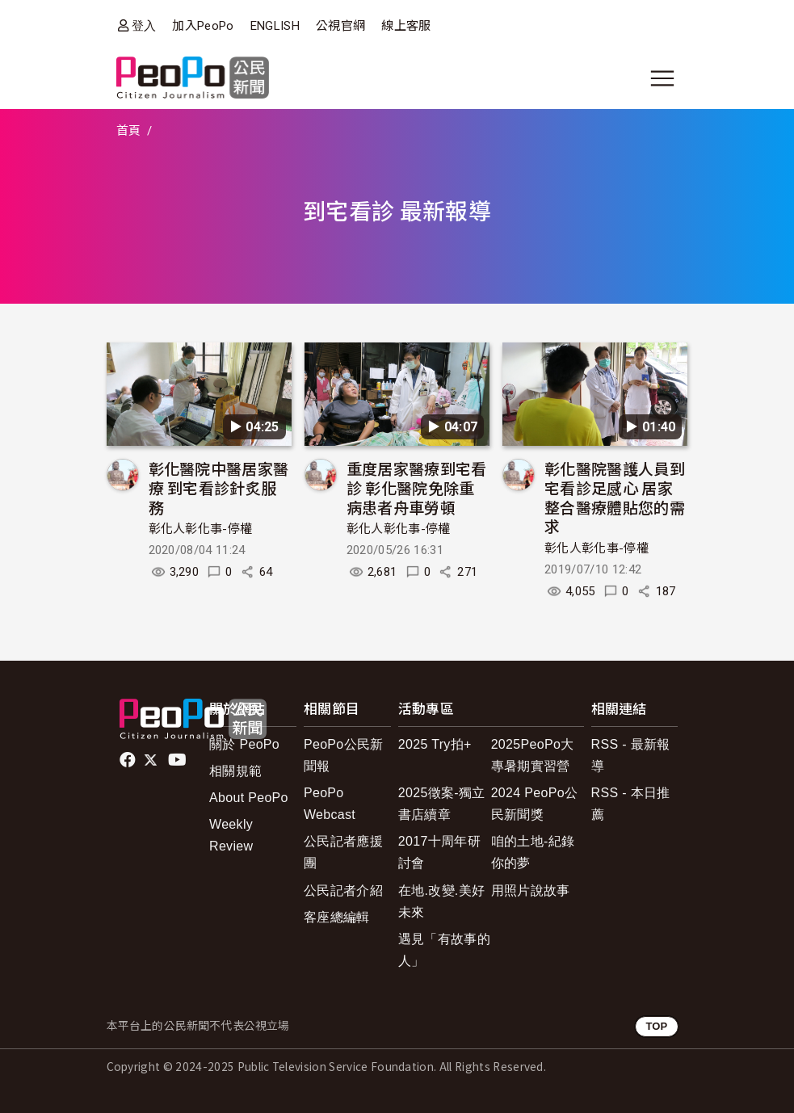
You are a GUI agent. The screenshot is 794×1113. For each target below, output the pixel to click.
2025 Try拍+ (435, 744)
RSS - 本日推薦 (630, 803)
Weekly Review (231, 835)
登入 (144, 25)
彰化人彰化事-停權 (201, 529)
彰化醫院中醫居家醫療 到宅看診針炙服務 (219, 487)
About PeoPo (248, 797)
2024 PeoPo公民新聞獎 (534, 803)
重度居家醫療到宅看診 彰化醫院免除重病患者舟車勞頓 (417, 487)
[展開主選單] (662, 78)
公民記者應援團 (343, 852)
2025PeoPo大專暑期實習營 (532, 755)
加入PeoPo (202, 26)
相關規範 (235, 771)
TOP (656, 1026)
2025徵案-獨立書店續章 (441, 803)
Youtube (178, 760)
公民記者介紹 (343, 890)
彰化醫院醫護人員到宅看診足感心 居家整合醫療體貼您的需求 (614, 496)
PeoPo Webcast (329, 803)
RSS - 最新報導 (630, 755)
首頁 (128, 131)
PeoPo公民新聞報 (344, 755)
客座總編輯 (337, 917)
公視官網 (340, 26)
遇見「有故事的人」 (444, 950)
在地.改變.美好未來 (441, 901)
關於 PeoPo (244, 744)
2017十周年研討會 (439, 852)
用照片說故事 (530, 890)
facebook (129, 760)
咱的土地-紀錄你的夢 (533, 852)
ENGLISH (275, 26)
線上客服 (406, 26)
